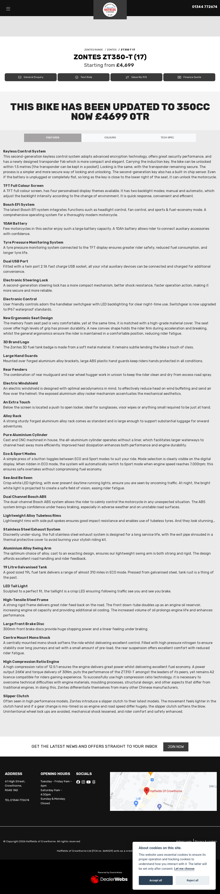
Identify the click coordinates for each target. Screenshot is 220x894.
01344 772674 (204, 7)
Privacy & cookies (206, 841)
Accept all (156, 880)
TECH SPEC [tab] (167, 137)
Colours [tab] (110, 137)
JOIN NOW (176, 747)
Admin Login (184, 841)
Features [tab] (52, 137)
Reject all (192, 880)
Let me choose (184, 869)
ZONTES (111, 49)
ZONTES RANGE (93, 49)
